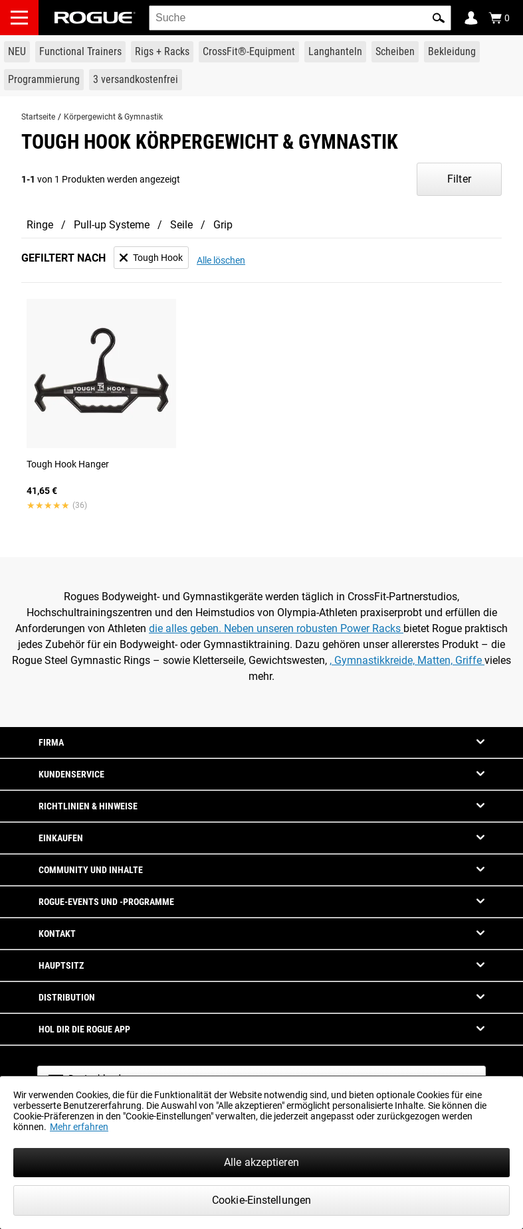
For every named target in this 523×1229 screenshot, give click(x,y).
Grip (223, 224)
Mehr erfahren (79, 1126)
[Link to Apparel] (452, 51)
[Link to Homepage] (95, 18)
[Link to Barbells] (335, 51)
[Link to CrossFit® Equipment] (249, 51)
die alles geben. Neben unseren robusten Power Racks (276, 628)
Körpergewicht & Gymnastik (113, 117)
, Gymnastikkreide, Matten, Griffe (407, 660)
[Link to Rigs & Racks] (162, 51)
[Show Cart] (499, 18)
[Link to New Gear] (17, 51)
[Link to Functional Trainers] (80, 51)
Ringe (40, 224)
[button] (438, 18)
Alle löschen (221, 260)
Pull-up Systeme (112, 224)
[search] (300, 18)
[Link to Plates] (395, 51)
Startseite (38, 117)
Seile (181, 224)
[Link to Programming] (44, 79)
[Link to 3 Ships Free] (135, 79)
